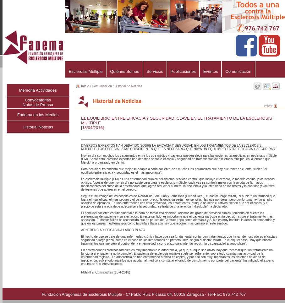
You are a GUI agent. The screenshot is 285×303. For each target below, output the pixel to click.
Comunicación (238, 71)
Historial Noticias (38, 127)
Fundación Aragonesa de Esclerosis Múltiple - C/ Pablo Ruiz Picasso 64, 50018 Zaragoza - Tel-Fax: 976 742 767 (143, 294)
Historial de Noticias (128, 86)
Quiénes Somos (124, 71)
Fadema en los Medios (38, 114)
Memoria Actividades (38, 90)
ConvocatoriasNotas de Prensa (38, 102)
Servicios (155, 71)
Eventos (211, 71)
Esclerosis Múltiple (85, 71)
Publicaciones (183, 71)
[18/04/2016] (92, 127)
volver (268, 106)
